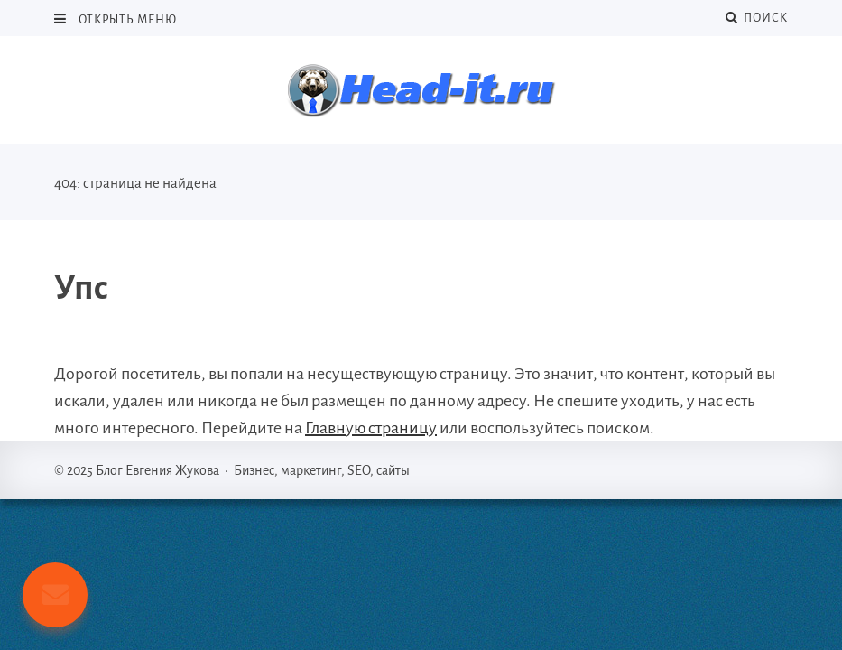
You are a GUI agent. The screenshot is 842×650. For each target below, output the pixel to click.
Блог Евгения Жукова (421, 90)
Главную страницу (371, 428)
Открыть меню (126, 20)
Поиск (757, 17)
